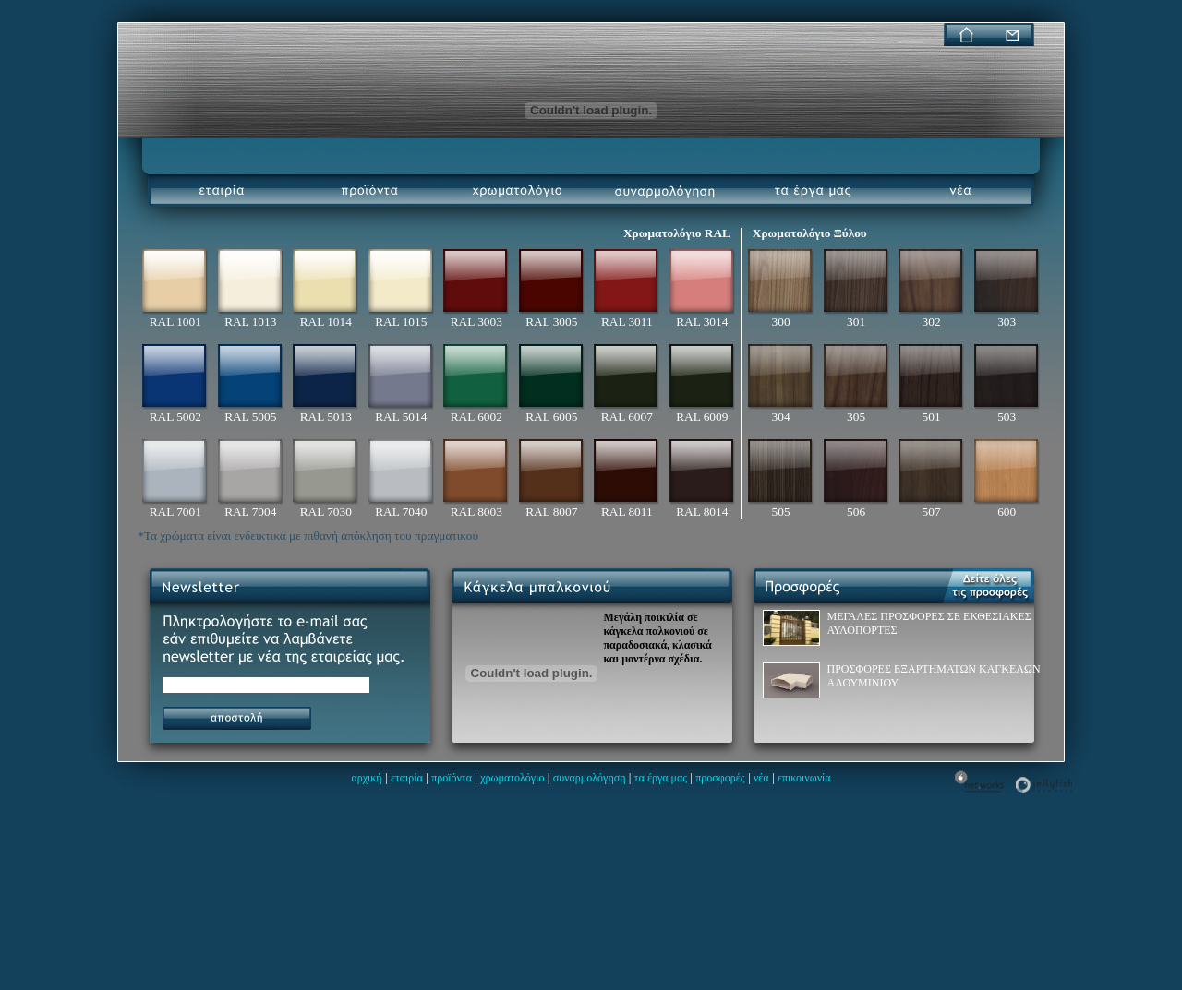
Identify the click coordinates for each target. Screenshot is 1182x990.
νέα (761, 777)
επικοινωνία (804, 777)
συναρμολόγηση (589, 777)
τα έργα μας (660, 777)
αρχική (366, 777)
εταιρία (407, 777)
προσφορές (719, 777)
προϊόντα (451, 777)
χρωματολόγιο (512, 777)
